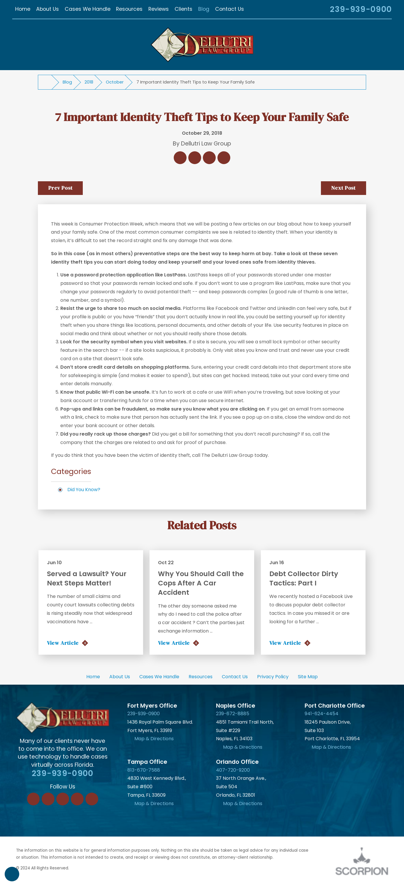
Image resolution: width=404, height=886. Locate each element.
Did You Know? (83, 489)
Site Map (308, 676)
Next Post (343, 187)
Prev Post (60, 187)
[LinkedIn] (48, 799)
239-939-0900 (361, 9)
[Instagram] (77, 799)
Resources (200, 676)
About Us (119, 676)
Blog (67, 82)
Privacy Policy (273, 676)
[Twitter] (62, 799)
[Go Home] (47, 82)
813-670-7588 (143, 770)
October (115, 82)
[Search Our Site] (318, 10)
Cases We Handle (159, 676)
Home (93, 676)
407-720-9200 (233, 770)
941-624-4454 (321, 713)
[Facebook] (33, 799)
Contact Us (235, 676)
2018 (89, 82)
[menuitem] (22, 9)
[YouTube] (91, 799)
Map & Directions (154, 738)
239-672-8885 (232, 713)
